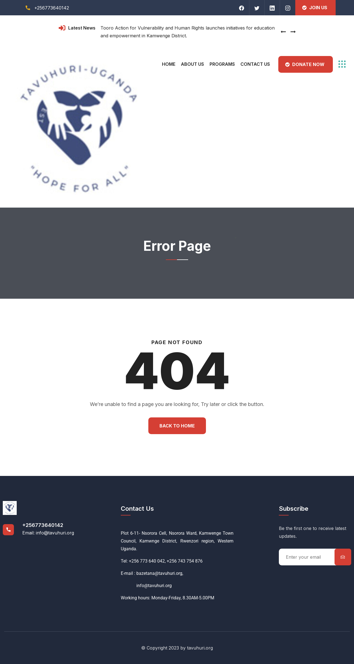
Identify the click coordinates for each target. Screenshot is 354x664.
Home (168, 64)
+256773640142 (42, 525)
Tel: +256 (130, 561)
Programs (222, 64)
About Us (192, 64)
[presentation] (283, 32)
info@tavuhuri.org (146, 585)
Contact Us (255, 64)
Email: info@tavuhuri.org (48, 533)
